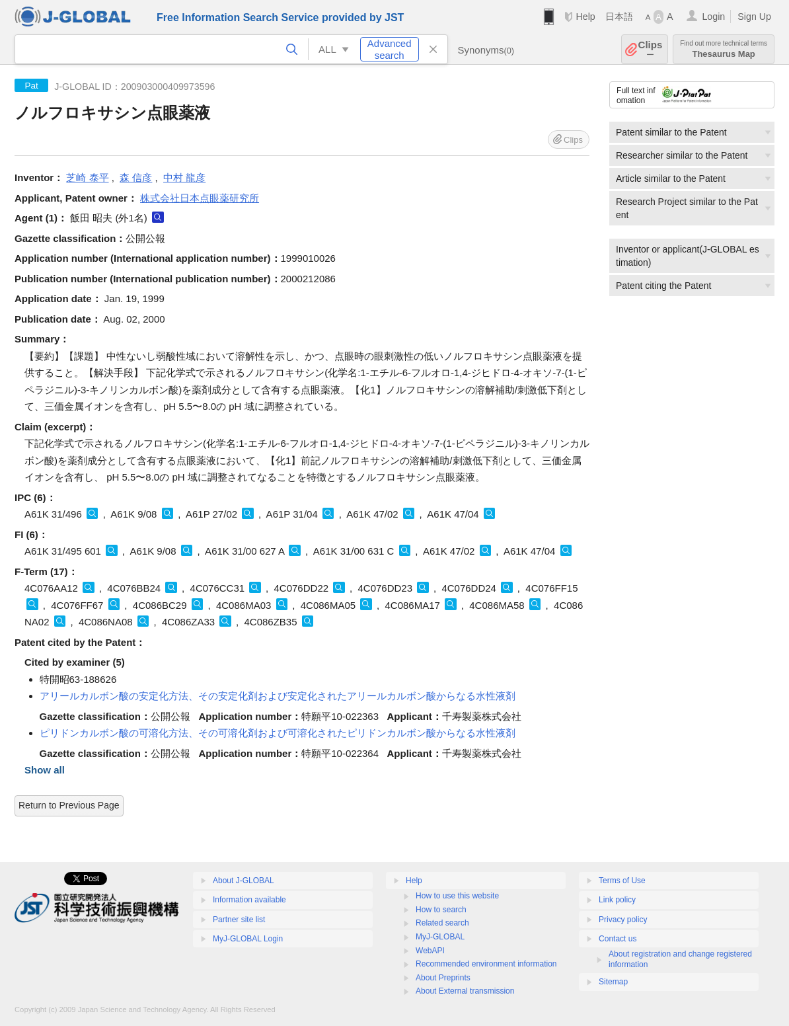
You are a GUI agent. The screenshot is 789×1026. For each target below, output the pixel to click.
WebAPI (430, 950)
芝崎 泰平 (87, 177)
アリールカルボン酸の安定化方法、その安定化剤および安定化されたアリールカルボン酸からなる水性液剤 (277, 695)
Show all (44, 769)
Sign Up (754, 16)
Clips (650, 49)
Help (585, 16)
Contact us (617, 938)
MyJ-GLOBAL (440, 936)
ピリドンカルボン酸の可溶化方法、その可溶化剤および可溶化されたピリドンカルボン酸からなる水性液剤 (277, 732)
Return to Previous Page (69, 805)
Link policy (617, 899)
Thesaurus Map (723, 49)
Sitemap (613, 981)
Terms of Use (622, 880)
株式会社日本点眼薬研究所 (199, 198)
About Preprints (443, 977)
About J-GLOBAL (243, 880)
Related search (442, 922)
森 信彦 (136, 177)
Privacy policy (623, 919)
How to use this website (457, 895)
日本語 (619, 16)
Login (713, 16)
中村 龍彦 (184, 177)
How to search (441, 909)
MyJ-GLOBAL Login (248, 938)
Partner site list (239, 919)
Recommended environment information (486, 963)
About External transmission (465, 991)
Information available (249, 899)
